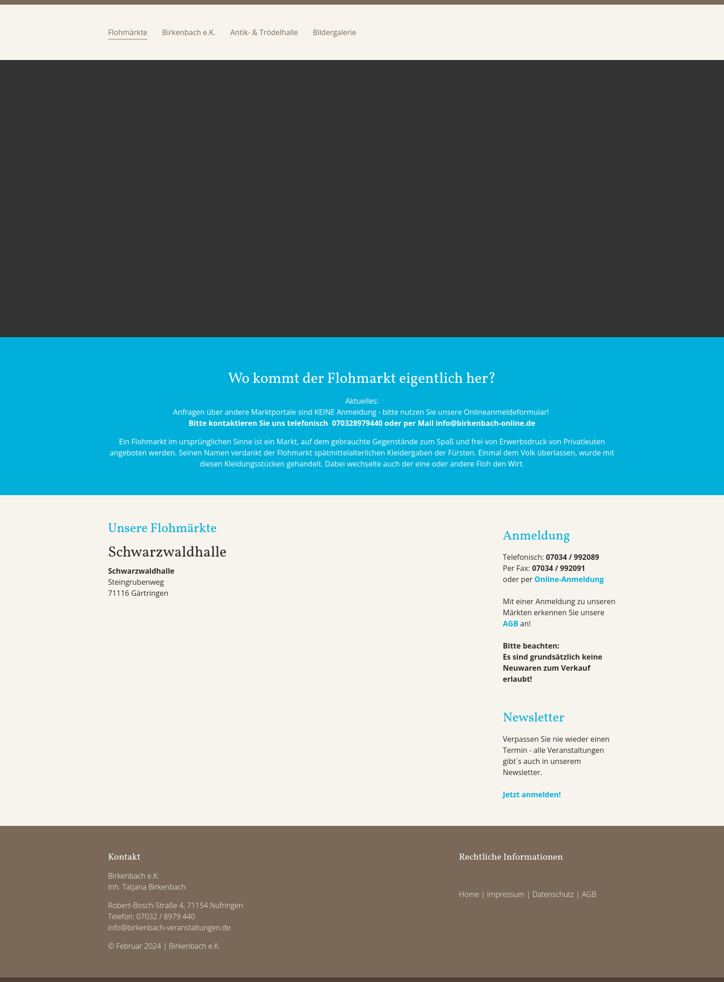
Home (469, 894)
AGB (510, 623)
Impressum (506, 894)
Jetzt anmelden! (532, 794)
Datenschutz (553, 894)
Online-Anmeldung (569, 579)
